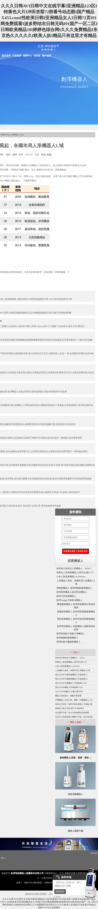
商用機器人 (74, 853)
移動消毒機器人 (72, 863)
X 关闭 (56, 897)
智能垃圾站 (84, 853)
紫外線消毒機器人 (39, 858)
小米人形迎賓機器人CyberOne (70, 576)
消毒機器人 (29, 853)
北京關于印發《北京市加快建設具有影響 (72, 713)
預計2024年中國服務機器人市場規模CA (71, 679)
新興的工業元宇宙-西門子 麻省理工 (69, 708)
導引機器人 (60, 863)
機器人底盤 (5, 853)
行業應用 (17, 56)
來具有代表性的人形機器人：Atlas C (73, 568)
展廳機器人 (66, 858)
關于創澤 (46, 56)
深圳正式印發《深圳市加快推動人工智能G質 (73, 704)
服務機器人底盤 (78, 858)
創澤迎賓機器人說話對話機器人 (71, 592)
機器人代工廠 (8, 863)
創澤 (15, 154)
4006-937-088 (51, 883)
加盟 (49, 154)
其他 (43, 154)
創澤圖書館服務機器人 (67, 638)
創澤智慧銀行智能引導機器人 (70, 633)
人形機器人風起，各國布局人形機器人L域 (72, 670)
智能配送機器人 (21, 863)
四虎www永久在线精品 (49, 907)
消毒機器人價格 (54, 858)
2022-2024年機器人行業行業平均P (69, 691)
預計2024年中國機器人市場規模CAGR (71, 683)
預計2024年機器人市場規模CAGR (69, 687)
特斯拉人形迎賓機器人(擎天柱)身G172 (74, 572)
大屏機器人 (12, 858)
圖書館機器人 (49, 863)
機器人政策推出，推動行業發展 (68, 696)
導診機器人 (84, 863)
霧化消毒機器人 (24, 858)
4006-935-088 (30, 883)
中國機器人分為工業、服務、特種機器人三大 (74, 700)
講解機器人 (39, 853)
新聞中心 (27, 56)
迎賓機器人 (50, 853)
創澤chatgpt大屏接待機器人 (69, 600)
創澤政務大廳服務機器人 (68, 642)
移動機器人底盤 (62, 853)
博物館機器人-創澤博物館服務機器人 (74, 588)
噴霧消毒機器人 (36, 863)
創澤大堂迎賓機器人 (66, 596)
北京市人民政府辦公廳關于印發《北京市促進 (74, 717)
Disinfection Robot (17, 853)
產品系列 (6, 56)
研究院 (37, 56)
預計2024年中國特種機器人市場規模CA (71, 675)
